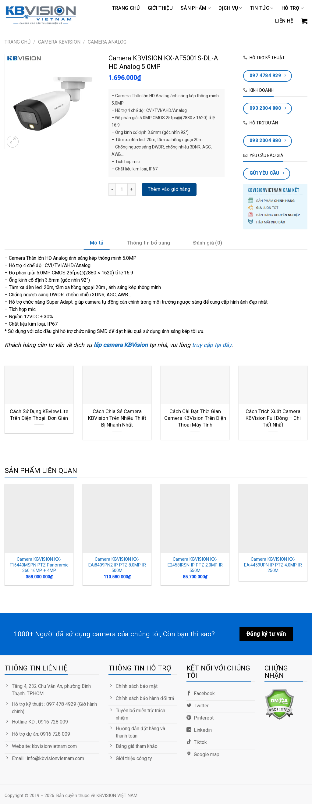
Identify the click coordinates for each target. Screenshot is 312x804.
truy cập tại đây (210, 344)
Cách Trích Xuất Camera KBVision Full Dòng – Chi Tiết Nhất (273, 418)
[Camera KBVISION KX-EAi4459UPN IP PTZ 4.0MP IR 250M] (273, 518)
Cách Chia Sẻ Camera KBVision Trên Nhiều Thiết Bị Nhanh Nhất (117, 418)
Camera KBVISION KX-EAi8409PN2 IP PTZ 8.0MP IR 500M (117, 565)
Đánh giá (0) (207, 243)
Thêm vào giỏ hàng (169, 189)
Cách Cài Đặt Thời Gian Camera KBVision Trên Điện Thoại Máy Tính (195, 418)
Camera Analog (107, 42)
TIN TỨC (262, 8)
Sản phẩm (196, 8)
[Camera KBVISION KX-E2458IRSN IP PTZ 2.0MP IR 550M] (195, 518)
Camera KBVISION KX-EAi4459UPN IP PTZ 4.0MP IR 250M (273, 565)
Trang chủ (126, 8)
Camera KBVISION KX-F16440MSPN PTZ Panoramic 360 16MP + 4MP (39, 565)
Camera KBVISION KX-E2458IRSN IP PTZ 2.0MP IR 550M (195, 565)
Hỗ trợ (292, 8)
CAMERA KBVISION (59, 42)
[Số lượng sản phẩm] (121, 189)
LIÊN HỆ (284, 21)
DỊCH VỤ (230, 8)
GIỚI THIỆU (160, 8)
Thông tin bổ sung (148, 243)
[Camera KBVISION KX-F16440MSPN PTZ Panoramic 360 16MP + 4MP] (39, 518)
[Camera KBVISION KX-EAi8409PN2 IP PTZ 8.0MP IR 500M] (117, 518)
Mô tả (97, 243)
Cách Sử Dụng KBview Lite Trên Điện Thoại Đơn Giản (39, 415)
